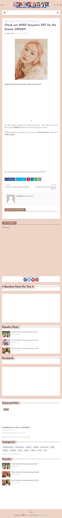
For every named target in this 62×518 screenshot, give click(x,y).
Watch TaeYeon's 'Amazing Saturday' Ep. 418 (24, 348)
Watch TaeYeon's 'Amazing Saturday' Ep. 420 (25, 472)
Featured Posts (20, 447)
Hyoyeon (28, 447)
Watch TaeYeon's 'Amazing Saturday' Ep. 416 (24, 340)
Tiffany (33, 450)
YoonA (39, 450)
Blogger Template (43, 515)
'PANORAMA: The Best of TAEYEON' (16, 427)
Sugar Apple (10, 33)
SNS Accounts (44, 447)
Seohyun (5, 450)
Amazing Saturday (8, 447)
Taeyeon (26, 450)
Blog (27, 515)
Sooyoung (13, 450)
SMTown (36, 447)
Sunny (20, 450)
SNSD (52, 447)
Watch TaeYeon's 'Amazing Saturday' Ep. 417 (24, 332)
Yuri (45, 450)
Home (6, 21)
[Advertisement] (31, 308)
